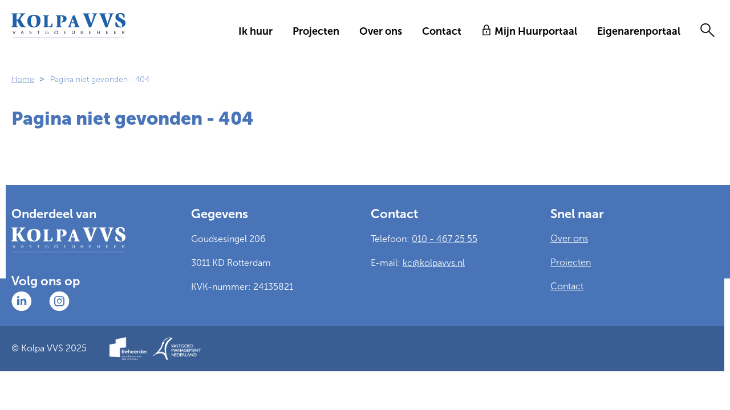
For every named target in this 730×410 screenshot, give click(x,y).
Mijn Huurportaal (535, 31)
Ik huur (255, 31)
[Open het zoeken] (707, 31)
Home (22, 79)
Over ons (380, 31)
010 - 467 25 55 (444, 239)
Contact (441, 31)
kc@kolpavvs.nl (434, 263)
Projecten (316, 31)
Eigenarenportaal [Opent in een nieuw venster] (638, 31)
